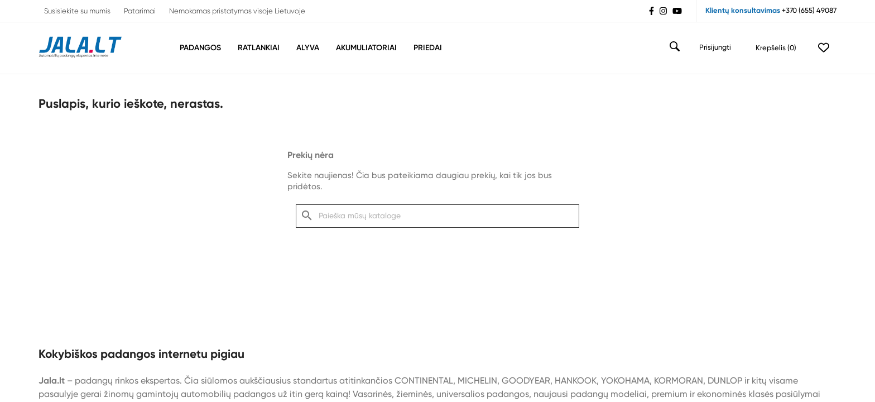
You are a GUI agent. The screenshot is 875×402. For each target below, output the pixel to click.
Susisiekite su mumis (77, 11)
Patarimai (140, 11)
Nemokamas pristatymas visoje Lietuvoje (237, 11)
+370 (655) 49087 (809, 11)
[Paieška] (437, 216)
